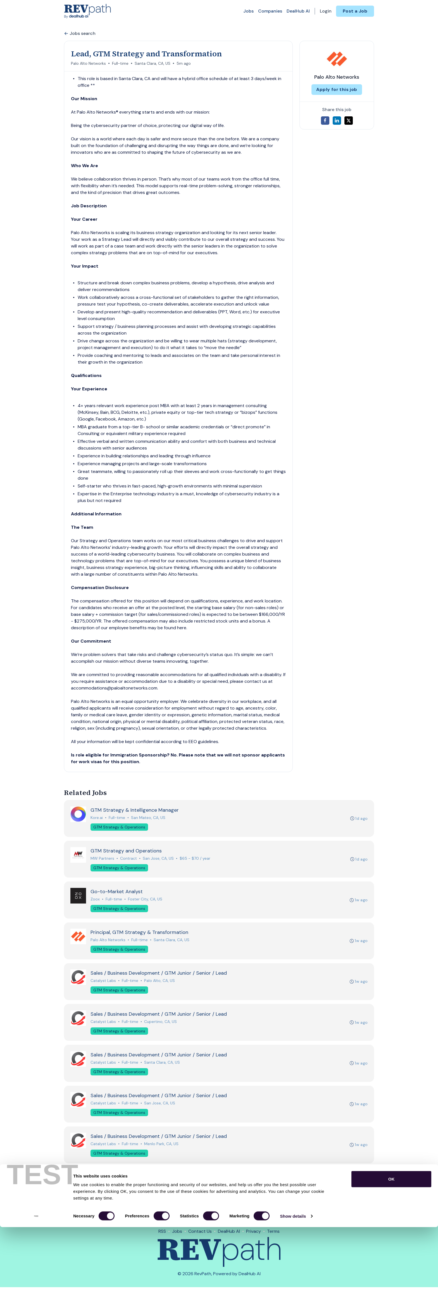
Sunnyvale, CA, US (160, 1192)
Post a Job (355, 11)
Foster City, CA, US (145, 901)
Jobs (248, 11)
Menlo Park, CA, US (161, 1150)
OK (391, 1246)
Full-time (120, 63)
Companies (270, 11)
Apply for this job (336, 89)
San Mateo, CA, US (148, 817)
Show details (293, 1284)
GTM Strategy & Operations (120, 827)
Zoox (95, 901)
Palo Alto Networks (88, 63)
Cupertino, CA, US (160, 1025)
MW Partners (103, 859)
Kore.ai (97, 817)
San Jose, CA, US (158, 859)
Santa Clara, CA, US (152, 63)
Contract (128, 859)
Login (326, 11)
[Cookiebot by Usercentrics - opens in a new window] (36, 1284)
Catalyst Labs (103, 984)
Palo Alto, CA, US (159, 984)
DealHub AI (298, 11)
